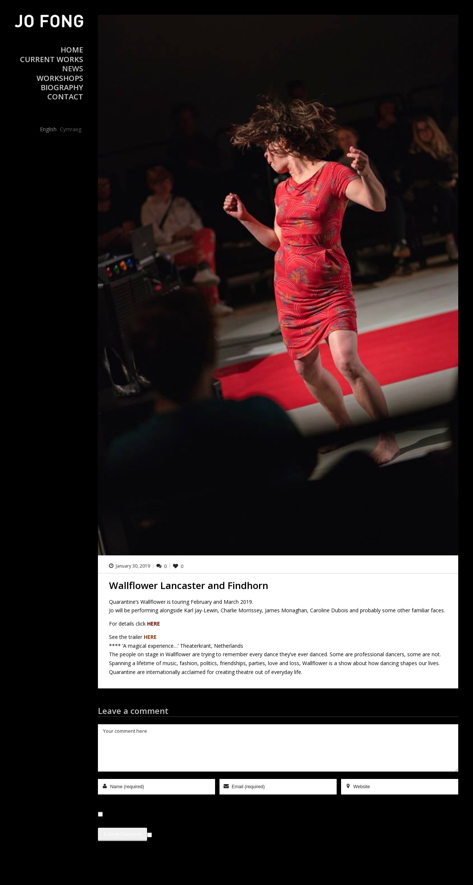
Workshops (60, 78)
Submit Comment (122, 834)
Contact (65, 97)
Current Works (51, 59)
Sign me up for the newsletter (186, 833)
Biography (62, 87)
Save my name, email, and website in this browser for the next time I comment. (192, 814)
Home (72, 50)
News (72, 69)
